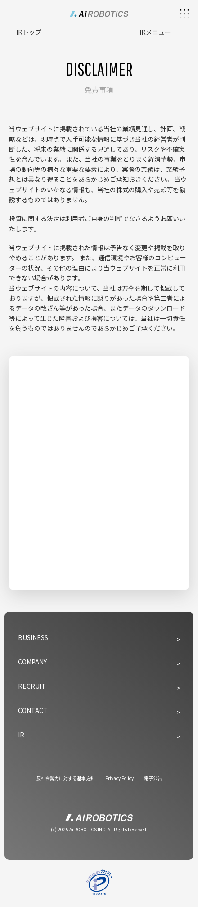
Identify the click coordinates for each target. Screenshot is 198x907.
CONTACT (33, 710)
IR (21, 734)
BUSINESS (33, 637)
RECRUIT (32, 685)
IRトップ (28, 31)
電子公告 (153, 778)
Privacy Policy (119, 778)
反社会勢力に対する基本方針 (65, 778)
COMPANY (32, 661)
